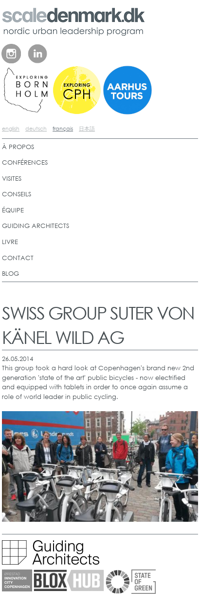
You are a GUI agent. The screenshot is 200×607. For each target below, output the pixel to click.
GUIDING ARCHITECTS (35, 226)
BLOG (10, 273)
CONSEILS (16, 194)
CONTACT (18, 258)
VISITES (11, 178)
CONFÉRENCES (25, 162)
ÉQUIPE (13, 210)
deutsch (36, 129)
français (63, 129)
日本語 (87, 129)
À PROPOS (18, 147)
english (10, 129)
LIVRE (10, 242)
